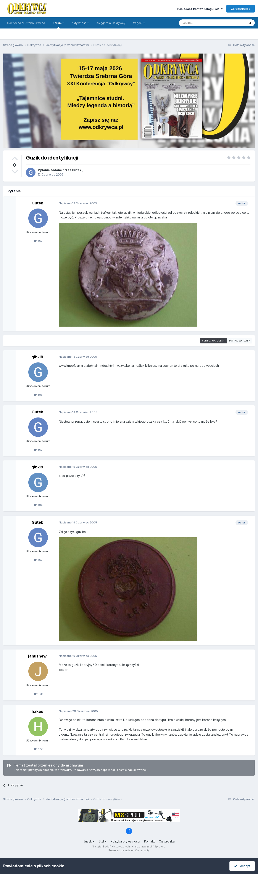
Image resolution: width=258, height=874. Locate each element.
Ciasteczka (167, 841)
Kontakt (149, 841)
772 (38, 749)
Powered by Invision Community (129, 850)
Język (89, 841)
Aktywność (80, 23)
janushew (37, 656)
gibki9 (37, 357)
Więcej (139, 23)
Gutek (76, 170)
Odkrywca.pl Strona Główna (26, 23)
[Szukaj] (201, 22)
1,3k (38, 693)
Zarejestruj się (240, 8)
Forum (58, 24)
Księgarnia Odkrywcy (111, 23)
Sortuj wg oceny (213, 340)
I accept (242, 866)
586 (38, 394)
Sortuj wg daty (239, 340)
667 (38, 240)
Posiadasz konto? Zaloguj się (200, 9)
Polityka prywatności (125, 841)
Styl (102, 841)
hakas (37, 711)
